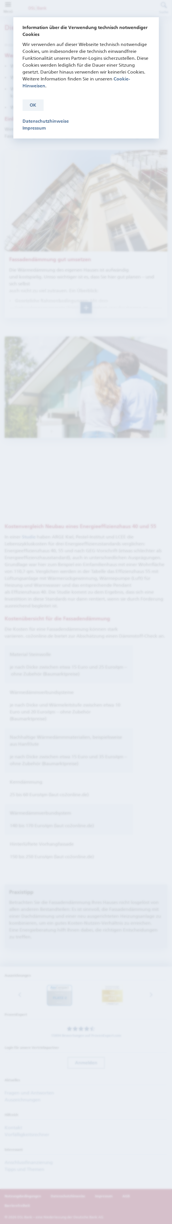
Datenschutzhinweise (45, 121)
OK (33, 105)
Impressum (34, 128)
